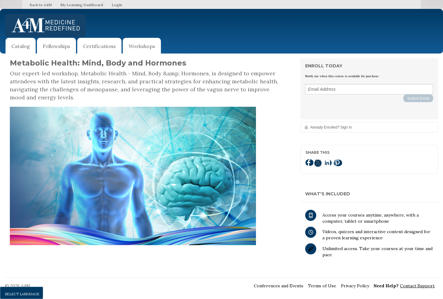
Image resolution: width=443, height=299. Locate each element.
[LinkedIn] (328, 163)
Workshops (142, 46)
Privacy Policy (355, 286)
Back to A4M (41, 4)
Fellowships (56, 46)
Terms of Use (322, 286)
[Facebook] (309, 162)
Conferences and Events (278, 286)
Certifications (99, 46)
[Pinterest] (338, 163)
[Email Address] (369, 89)
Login (117, 4)
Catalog (20, 46)
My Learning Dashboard (81, 4)
